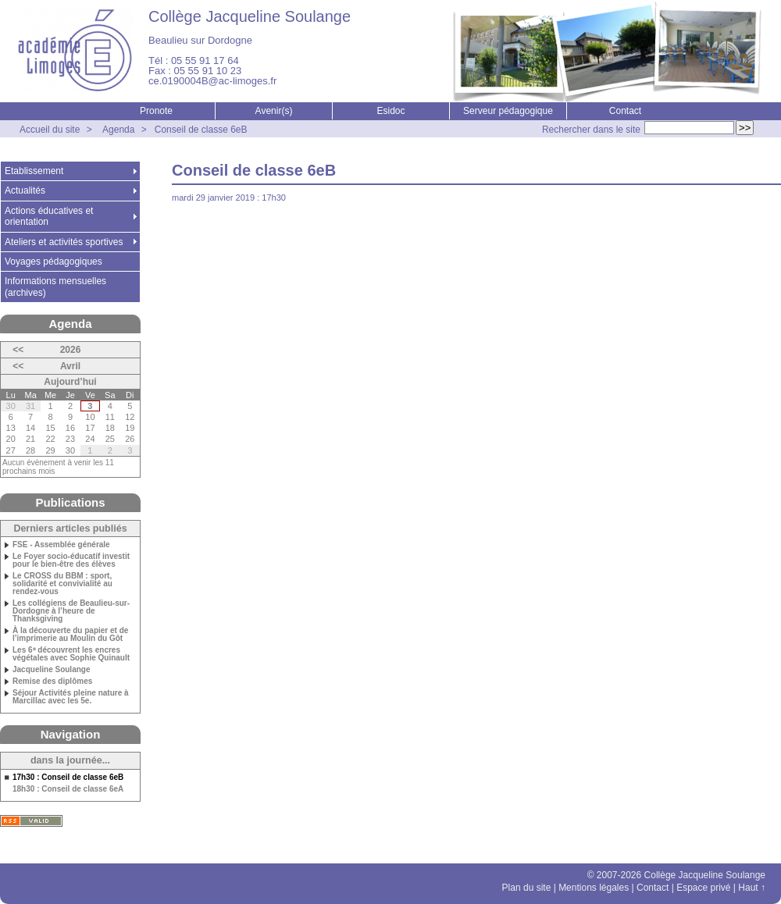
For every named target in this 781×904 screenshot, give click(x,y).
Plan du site (526, 887)
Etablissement (34, 170)
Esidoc (390, 110)
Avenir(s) (274, 110)
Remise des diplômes (52, 681)
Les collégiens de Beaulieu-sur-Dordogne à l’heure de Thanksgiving (71, 611)
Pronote (156, 110)
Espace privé (703, 887)
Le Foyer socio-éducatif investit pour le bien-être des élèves (71, 560)
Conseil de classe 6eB (201, 129)
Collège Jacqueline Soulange (249, 16)
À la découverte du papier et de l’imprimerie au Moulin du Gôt (70, 634)
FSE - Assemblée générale (61, 545)
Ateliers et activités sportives (64, 242)
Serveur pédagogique (508, 110)
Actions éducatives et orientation (49, 216)
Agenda (118, 129)
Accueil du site (50, 129)
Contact (625, 110)
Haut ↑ (751, 887)
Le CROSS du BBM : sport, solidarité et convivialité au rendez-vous (62, 584)
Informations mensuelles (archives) (55, 286)
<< (17, 349)
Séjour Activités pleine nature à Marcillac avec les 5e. (70, 697)
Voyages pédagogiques (53, 261)
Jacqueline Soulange (51, 670)
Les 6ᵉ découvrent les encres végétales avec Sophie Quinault (71, 654)
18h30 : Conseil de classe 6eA (67, 789)
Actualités (25, 190)
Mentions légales (593, 887)
